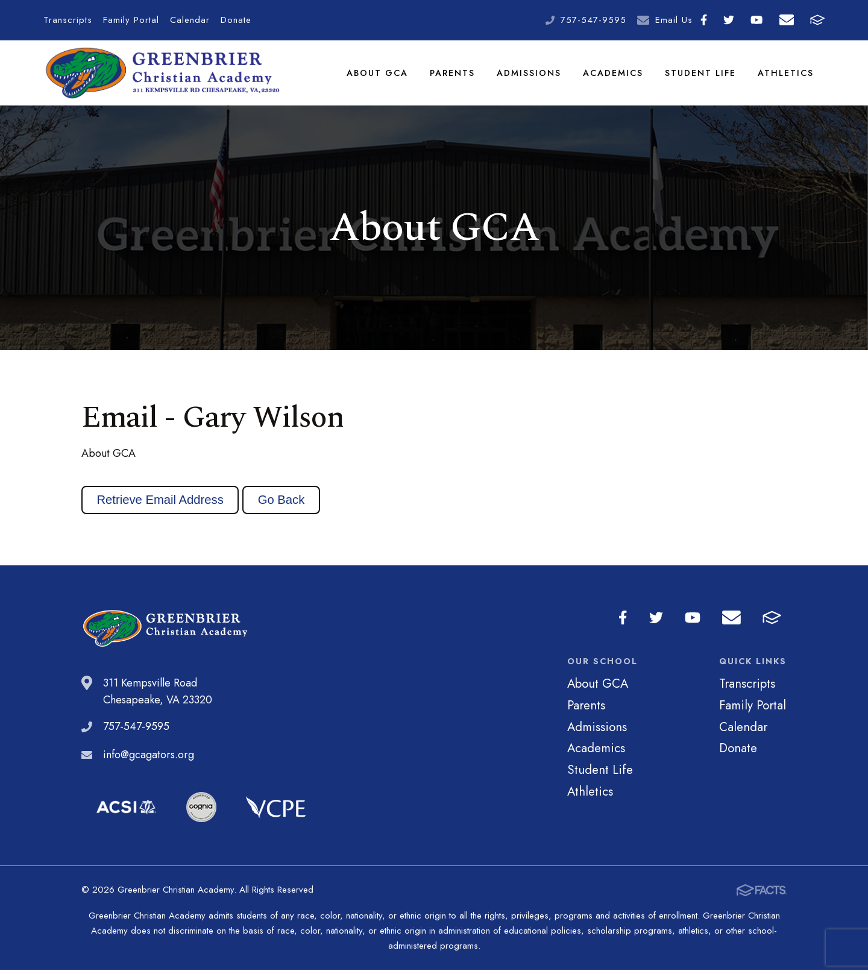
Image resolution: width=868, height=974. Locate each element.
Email (786, 19)
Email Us (674, 20)
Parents (453, 75)
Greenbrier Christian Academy (161, 75)
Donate (236, 20)
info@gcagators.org (148, 759)
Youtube (756, 19)
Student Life (701, 75)
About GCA (378, 75)
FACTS (817, 19)
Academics (613, 75)
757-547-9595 (593, 20)
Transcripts (67, 20)
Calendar (190, 20)
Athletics (786, 75)
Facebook (703, 19)
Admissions (529, 75)
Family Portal (131, 20)
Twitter (728, 19)
